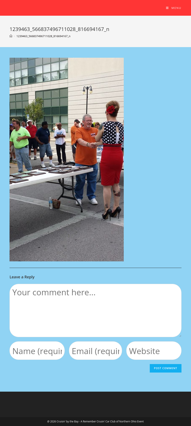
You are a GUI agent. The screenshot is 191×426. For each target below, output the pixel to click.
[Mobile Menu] (173, 8)
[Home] (11, 36)
